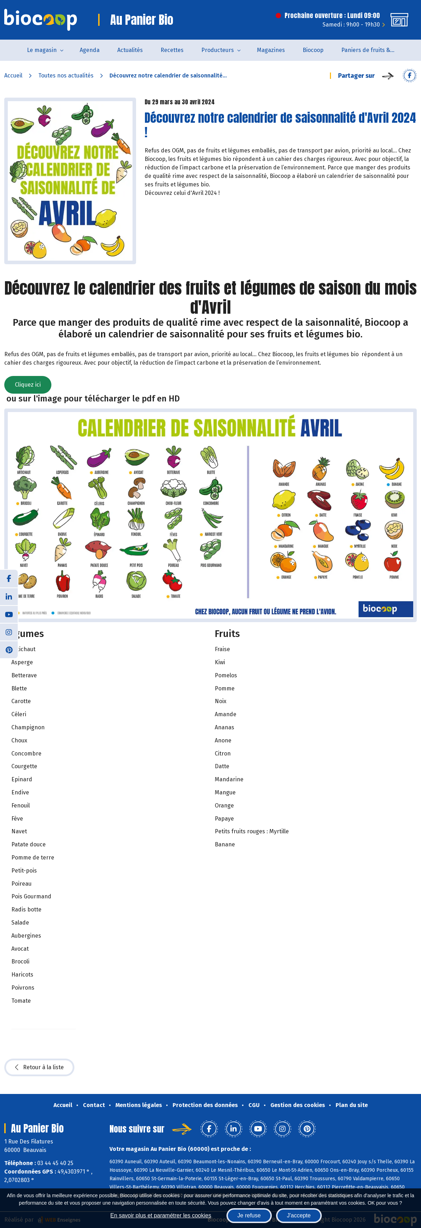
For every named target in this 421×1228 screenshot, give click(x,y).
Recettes (172, 50)
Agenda (90, 50)
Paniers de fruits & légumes (372, 50)
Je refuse (249, 1215)
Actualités (130, 50)
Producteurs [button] (217, 50)
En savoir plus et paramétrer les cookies (160, 1215)
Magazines (271, 50)
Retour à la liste (39, 1067)
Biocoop (313, 50)
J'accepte (299, 1215)
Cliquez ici (28, 384)
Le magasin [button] (42, 50)
